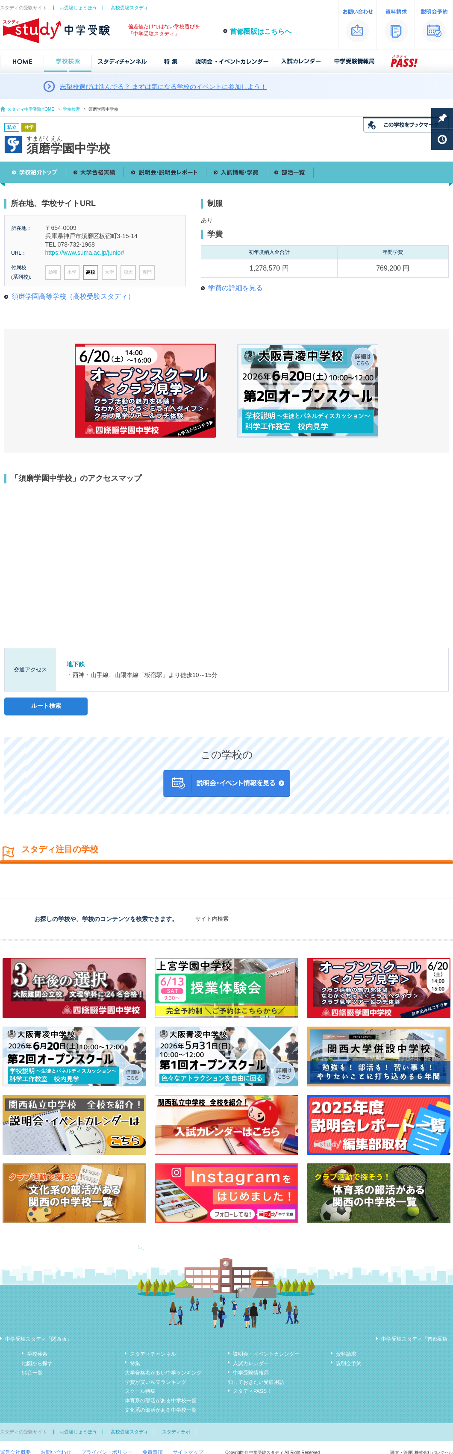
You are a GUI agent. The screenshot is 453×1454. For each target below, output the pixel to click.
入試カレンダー (251, 1363)
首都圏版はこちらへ (260, 31)
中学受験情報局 (251, 1373)
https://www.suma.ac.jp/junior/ (84, 252)
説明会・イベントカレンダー (266, 1354)
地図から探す (37, 1363)
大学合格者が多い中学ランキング (163, 1373)
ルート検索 (46, 705)
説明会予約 (349, 1363)
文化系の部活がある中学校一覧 (161, 1410)
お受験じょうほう (78, 7)
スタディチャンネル (153, 1354)
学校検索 (71, 109)
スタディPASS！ (252, 1391)
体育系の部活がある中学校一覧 (161, 1401)
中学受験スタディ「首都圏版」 (417, 1339)
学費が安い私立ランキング (155, 1382)
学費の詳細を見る (235, 287)
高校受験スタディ (129, 7)
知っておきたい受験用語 (256, 1382)
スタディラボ (176, 1431)
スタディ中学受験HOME (30, 109)
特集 (135, 1363)
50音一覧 (32, 1373)
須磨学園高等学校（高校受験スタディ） (73, 296)
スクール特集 (140, 1391)
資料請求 (346, 1354)
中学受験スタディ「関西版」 (38, 1339)
